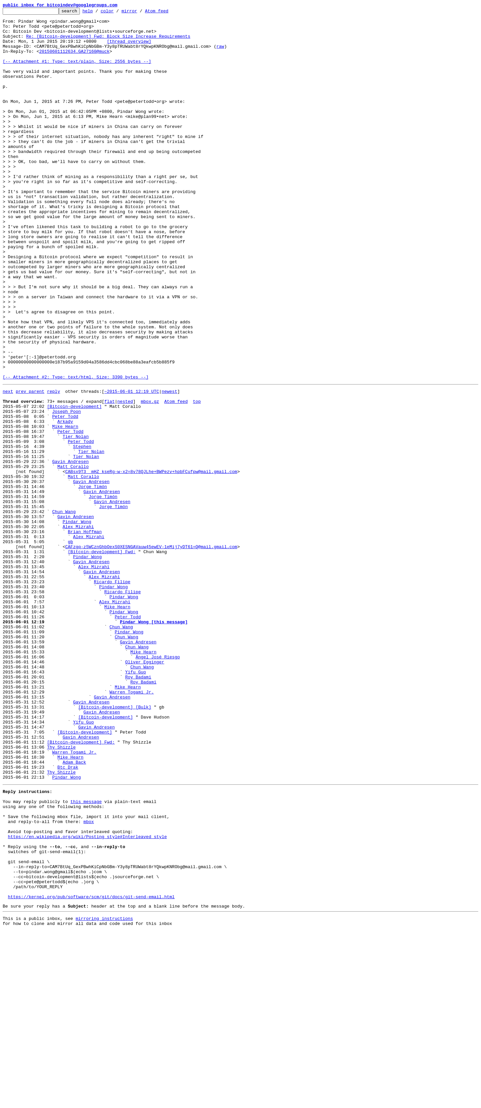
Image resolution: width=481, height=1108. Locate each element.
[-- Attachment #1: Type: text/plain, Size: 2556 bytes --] (77, 72)
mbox (89, 981)
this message (86, 957)
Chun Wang (63, 611)
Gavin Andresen (70, 550)
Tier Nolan (75, 520)
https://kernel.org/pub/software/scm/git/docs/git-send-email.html (91, 1071)
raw (220, 54)
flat (109, 478)
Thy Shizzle (61, 893)
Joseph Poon (66, 490)
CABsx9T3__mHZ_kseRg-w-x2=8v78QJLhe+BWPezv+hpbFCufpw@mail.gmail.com (151, 563)
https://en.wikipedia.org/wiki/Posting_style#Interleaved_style (87, 999)
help (98, 13)
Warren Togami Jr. (132, 827)
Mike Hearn (65, 508)
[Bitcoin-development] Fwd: (102, 659)
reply (53, 466)
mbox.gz (150, 478)
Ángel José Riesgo (158, 785)
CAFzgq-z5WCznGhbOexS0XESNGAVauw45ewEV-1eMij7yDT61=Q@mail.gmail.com (151, 653)
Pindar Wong (76, 623)
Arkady (65, 502)
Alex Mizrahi (78, 629)
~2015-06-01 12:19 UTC (131, 466)
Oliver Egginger (144, 791)
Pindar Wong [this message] (154, 743)
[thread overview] (129, 48)
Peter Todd (65, 496)
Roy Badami (138, 809)
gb (70, 647)
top (196, 478)
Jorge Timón (92, 581)
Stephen (82, 532)
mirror (140, 13)
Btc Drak (67, 917)
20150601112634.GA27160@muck (74, 60)
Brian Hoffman (85, 635)
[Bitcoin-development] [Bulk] (114, 845)
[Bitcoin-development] (74, 484)
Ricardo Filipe (112, 695)
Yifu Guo (135, 803)
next (8, 466)
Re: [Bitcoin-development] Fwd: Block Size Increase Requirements (108, 42)
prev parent (30, 466)
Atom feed (167, 13)
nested (125, 478)
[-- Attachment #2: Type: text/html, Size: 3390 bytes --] (76, 451)
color (117, 13)
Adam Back (74, 911)
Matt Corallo (73, 556)
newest (169, 466)
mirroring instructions (104, 1095)
